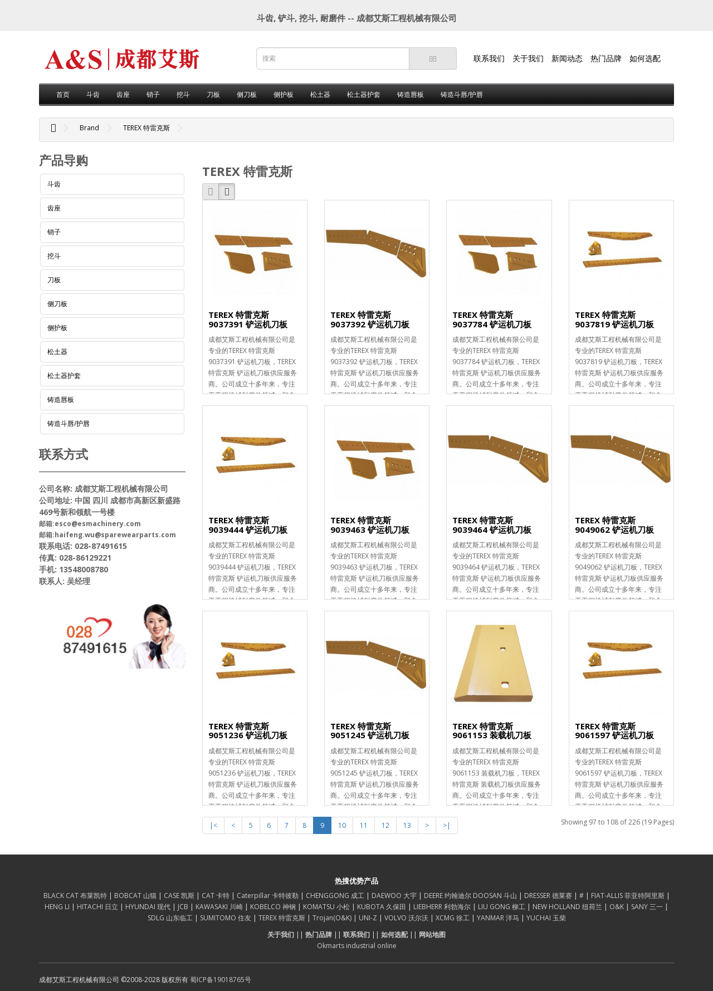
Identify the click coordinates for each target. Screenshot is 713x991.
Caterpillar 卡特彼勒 (268, 895)
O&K (617, 906)
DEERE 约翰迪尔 (448, 895)
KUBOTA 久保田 (382, 906)
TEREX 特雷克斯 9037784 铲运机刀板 (491, 319)
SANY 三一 (648, 906)
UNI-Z (369, 918)
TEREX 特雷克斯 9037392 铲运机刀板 (369, 319)
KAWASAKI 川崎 (220, 906)
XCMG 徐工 (453, 918)
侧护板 (284, 94)
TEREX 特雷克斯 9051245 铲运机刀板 (369, 730)
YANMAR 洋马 (499, 918)
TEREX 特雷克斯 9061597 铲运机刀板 (614, 730)
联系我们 (489, 58)
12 (385, 825)
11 (364, 825)
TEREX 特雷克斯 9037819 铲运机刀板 (614, 319)
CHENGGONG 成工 (336, 895)
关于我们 (528, 58)
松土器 (320, 94)
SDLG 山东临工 (171, 918)
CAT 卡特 (216, 895)
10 (342, 825)
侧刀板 (247, 94)
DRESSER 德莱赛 (549, 895)
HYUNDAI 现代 (148, 906)
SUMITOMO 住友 (226, 918)
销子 (153, 94)
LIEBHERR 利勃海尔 (442, 906)
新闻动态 (567, 58)
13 (407, 825)
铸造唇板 (410, 94)
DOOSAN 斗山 (496, 895)
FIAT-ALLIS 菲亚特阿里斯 (628, 895)
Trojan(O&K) (332, 918)
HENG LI (58, 906)
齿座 (123, 94)
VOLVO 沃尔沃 (407, 918)
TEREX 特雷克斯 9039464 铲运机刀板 (491, 524)
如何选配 (645, 58)
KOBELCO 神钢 (273, 906)
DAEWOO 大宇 (395, 895)
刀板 (213, 94)
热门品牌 (606, 58)
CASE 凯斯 (180, 895)
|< (213, 825)
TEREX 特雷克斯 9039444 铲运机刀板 (247, 524)
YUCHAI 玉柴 (546, 918)
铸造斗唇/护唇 (462, 94)
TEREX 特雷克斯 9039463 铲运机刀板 (369, 524)
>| (447, 825)
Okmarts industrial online (357, 945)
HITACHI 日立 (98, 906)
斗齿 (93, 94)
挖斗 (183, 94)
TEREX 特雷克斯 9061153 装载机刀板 (491, 730)
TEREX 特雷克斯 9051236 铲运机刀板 (247, 730)
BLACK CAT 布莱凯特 (76, 895)
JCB (184, 906)
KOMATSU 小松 (327, 906)
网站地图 (432, 934)
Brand (89, 128)
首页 (63, 94)
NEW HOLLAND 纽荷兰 (568, 906)
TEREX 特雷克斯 (146, 128)
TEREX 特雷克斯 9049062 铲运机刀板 (614, 524)
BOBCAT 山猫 (136, 895)
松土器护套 (363, 94)
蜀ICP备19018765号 (220, 979)
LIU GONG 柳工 (502, 906)
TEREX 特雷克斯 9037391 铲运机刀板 (247, 319)
